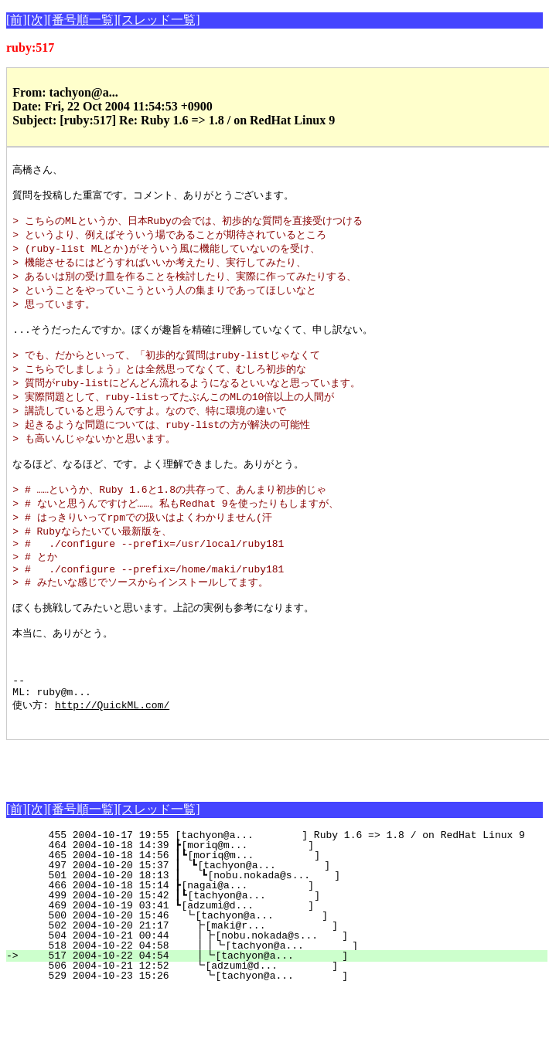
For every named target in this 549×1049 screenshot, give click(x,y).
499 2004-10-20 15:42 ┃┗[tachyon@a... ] (283, 953)
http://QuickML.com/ (112, 760)
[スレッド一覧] (159, 19)
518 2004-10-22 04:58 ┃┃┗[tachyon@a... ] (278, 1003)
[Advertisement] (187, 821)
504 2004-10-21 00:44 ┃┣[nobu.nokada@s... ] (281, 993)
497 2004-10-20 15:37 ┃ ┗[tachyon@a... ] (282, 923)
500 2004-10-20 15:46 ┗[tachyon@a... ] (285, 973)
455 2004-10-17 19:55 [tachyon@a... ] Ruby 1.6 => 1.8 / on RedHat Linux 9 (280, 893)
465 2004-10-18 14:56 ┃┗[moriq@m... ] (283, 913)
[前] (16, 19)
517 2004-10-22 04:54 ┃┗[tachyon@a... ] (281, 1013)
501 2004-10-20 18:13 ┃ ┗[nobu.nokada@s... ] (281, 933)
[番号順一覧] (82, 19)
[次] (37, 19)
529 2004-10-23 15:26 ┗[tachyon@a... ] (283, 1034)
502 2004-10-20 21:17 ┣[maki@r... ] (284, 983)
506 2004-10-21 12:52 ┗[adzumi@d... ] (284, 1023)
